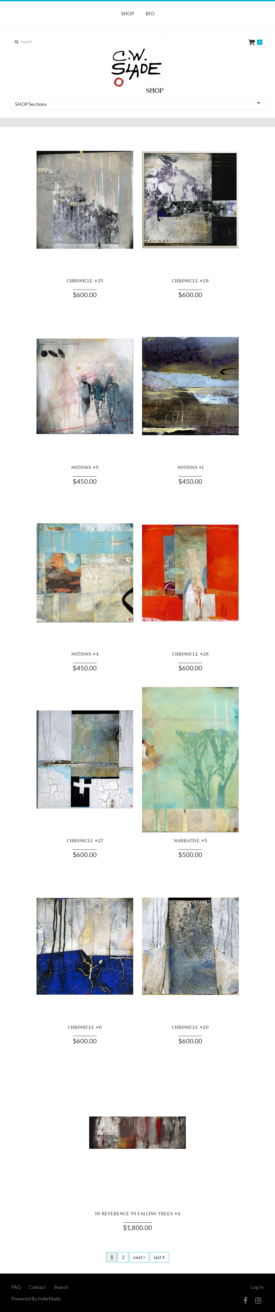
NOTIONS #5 (85, 467)
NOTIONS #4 (85, 654)
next (139, 1257)
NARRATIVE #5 (190, 840)
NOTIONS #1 (190, 467)
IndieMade (49, 1299)
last (159, 1257)
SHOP (127, 13)
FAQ (16, 1287)
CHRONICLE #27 (85, 840)
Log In (257, 1287)
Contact (37, 1287)
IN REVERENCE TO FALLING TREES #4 (137, 1213)
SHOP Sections (137, 104)
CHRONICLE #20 (190, 1027)
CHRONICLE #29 (190, 280)
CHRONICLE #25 (85, 280)
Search (61, 1287)
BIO (150, 13)
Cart (252, 42)
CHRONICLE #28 (190, 654)
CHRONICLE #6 (85, 1027)
